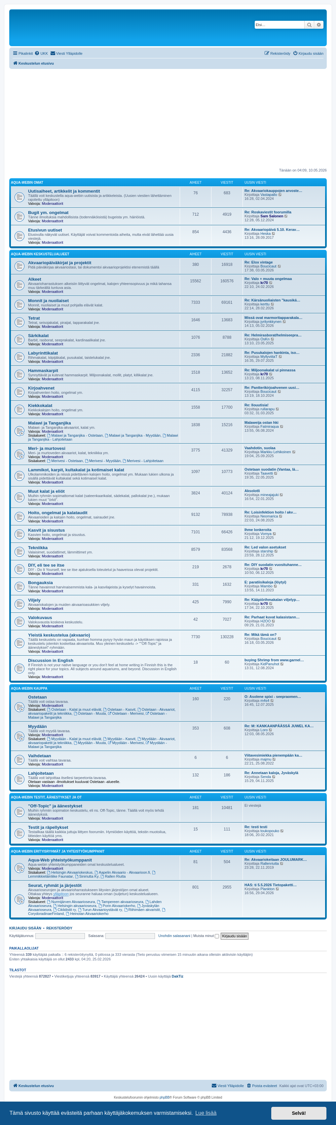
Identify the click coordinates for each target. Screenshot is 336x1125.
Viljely (34, 600)
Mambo (266, 586)
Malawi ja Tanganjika (49, 423)
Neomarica (269, 516)
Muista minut (206, 936)
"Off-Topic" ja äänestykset (55, 805)
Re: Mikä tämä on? (260, 635)
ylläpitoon (60, 894)
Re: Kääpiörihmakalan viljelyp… (272, 600)
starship (266, 551)
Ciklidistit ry (64, 910)
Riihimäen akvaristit (142, 910)
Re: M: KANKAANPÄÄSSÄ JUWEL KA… (279, 726)
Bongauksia (40, 582)
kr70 (264, 283)
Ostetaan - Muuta (90, 713)
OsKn (265, 339)
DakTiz (177, 976)
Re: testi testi (255, 827)
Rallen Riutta (113, 876)
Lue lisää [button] (205, 1113)
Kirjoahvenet (41, 388)
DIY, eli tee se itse (46, 565)
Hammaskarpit (43, 370)
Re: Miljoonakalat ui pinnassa (269, 370)
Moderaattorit (52, 203)
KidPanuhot (269, 664)
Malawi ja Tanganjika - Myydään (133, 435)
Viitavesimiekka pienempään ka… (273, 755)
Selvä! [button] (299, 1113)
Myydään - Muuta (90, 743)
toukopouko (269, 831)
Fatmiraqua (269, 426)
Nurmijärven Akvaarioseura (71, 902)
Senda (265, 777)
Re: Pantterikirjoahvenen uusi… (271, 388)
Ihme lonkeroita (257, 530)
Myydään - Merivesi (126, 743)
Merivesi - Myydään (103, 461)
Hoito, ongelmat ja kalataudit (58, 512)
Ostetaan (37, 697)
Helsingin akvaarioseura (74, 906)
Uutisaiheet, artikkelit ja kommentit (64, 191)
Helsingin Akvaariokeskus (70, 872)
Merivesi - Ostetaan (65, 461)
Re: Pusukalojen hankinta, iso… (272, 353)
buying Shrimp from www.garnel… (274, 660)
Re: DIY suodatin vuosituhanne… (273, 565)
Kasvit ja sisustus (46, 530)
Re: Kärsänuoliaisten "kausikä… (272, 300)
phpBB (164, 1097)
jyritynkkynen (270, 322)
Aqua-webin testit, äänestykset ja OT (46, 797)
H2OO (265, 621)
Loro (264, 730)
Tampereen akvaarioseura (120, 902)
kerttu (265, 304)
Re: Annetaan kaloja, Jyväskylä (271, 773)
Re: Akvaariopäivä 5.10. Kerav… (272, 230)
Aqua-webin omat (27, 182)
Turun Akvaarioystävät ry (100, 910)
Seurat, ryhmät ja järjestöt (55, 885)
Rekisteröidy (59, 928)
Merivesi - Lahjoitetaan (143, 461)
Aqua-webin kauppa (29, 688)
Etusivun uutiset (45, 230)
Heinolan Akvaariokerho (87, 914)
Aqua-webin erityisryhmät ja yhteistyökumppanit (57, 851)
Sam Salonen (271, 216)
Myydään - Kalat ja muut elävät (74, 739)
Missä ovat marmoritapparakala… (273, 318)
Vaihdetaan (39, 755)
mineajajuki (269, 495)
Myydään (37, 726)
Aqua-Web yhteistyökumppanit (60, 860)
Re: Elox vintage (258, 262)
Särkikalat (38, 335)
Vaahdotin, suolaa (260, 448)
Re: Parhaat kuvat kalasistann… (272, 617)
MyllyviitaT (268, 357)
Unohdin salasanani (174, 936)
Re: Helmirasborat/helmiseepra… (273, 335)
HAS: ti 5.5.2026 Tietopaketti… (270, 885)
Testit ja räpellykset (48, 827)
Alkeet (34, 279)
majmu (265, 759)
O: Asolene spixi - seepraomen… (272, 697)
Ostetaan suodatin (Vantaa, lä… (271, 469)
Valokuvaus (40, 617)
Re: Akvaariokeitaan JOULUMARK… (275, 859)
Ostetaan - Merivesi (126, 713)
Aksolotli (252, 491)
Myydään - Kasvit (119, 739)
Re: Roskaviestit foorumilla (267, 212)
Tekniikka (38, 547)
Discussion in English (50, 660)
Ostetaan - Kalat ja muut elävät (74, 709)
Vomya (266, 534)
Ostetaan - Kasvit (119, 709)
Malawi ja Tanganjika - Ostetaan (75, 435)
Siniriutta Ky (87, 876)
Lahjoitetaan (41, 773)
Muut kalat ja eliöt (46, 491)
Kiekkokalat (40, 405)
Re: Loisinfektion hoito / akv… (270, 512)
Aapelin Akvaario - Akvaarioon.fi (122, 872)
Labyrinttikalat (43, 353)
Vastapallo (268, 195)
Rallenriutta (269, 863)
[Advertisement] (168, 118)
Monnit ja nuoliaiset (48, 300)
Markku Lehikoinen (275, 452)
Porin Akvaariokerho (116, 906)
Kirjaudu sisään (25, 928)
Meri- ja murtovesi (46, 448)
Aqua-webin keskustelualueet (40, 254)
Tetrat (34, 318)
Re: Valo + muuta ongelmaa (268, 279)
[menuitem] (41, 53)
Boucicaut (268, 266)
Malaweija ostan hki (261, 422)
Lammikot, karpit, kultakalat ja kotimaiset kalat (76, 469)
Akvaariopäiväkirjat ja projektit (59, 262)
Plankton (267, 889)
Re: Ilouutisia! (256, 405)
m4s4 (264, 701)
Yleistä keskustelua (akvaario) (59, 635)
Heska (265, 233)
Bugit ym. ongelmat (48, 212)
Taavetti (266, 473)
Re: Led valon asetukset (265, 547)
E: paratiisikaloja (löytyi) (265, 582)
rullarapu (267, 409)
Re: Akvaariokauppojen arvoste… (273, 191)
